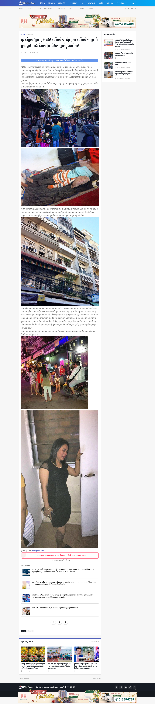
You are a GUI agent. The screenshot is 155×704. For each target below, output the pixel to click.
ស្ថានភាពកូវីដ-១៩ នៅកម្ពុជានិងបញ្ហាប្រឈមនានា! (124, 54)
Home (21, 8)
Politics (29, 8)
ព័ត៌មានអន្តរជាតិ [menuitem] (73, 3)
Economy (70, 8)
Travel (87, 8)
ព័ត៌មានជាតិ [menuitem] (61, 3)
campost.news (38, 550)
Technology (59, 8)
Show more (95, 642)
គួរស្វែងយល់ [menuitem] (91, 3)
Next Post (96, 678)
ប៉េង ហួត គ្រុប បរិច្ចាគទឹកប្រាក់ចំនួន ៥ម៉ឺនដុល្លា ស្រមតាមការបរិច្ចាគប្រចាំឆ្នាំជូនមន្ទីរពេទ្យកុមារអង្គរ (59, 665)
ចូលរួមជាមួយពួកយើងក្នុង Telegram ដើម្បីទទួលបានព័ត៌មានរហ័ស (59, 60)
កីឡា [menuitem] (83, 3)
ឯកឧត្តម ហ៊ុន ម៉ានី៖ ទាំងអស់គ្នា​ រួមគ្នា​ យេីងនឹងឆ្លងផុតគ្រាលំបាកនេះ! (124, 74)
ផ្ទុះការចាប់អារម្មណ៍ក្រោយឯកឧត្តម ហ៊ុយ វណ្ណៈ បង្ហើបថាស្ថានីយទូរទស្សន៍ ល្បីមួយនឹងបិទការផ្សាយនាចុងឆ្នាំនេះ (85, 665)
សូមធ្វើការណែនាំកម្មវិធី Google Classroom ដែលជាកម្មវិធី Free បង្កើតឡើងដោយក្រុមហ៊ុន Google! (124, 43)
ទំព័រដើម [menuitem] (42, 3)
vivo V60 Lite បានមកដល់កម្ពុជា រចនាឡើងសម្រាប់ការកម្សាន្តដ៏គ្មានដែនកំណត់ (55, 608)
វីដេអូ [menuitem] (101, 3)
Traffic (37, 8)
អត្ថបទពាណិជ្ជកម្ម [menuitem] (121, 3)
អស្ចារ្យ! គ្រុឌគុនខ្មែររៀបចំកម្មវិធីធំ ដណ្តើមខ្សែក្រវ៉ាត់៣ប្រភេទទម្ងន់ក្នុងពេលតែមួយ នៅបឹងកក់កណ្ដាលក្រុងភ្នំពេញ (33, 665)
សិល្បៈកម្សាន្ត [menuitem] (109, 3)
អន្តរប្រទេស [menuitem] (51, 3)
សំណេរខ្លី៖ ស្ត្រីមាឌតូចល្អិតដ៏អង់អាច (123, 64)
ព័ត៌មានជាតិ (29, 35)
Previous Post (24, 678)
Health (79, 8)
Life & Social (48, 8)
